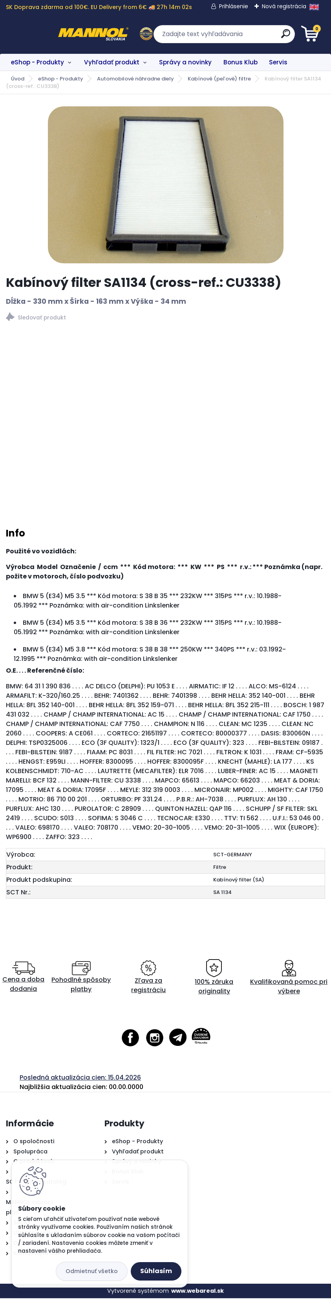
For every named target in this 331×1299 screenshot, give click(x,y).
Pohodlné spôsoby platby (81, 978)
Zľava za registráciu (148, 978)
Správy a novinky (185, 62)
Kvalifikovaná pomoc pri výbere (288, 978)
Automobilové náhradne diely (135, 78)
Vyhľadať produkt (111, 62)
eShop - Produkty (37, 62)
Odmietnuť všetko (92, 1271)
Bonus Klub (240, 62)
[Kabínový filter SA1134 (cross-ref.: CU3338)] (165, 184)
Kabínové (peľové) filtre (219, 78)
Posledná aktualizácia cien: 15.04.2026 (80, 1078)
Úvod (17, 78)
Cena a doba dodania (23, 978)
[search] (259, 36)
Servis (278, 62)
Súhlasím (156, 1270)
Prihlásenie (233, 6)
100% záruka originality (214, 978)
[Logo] (54, 34)
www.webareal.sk (197, 1291)
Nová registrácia (284, 6)
